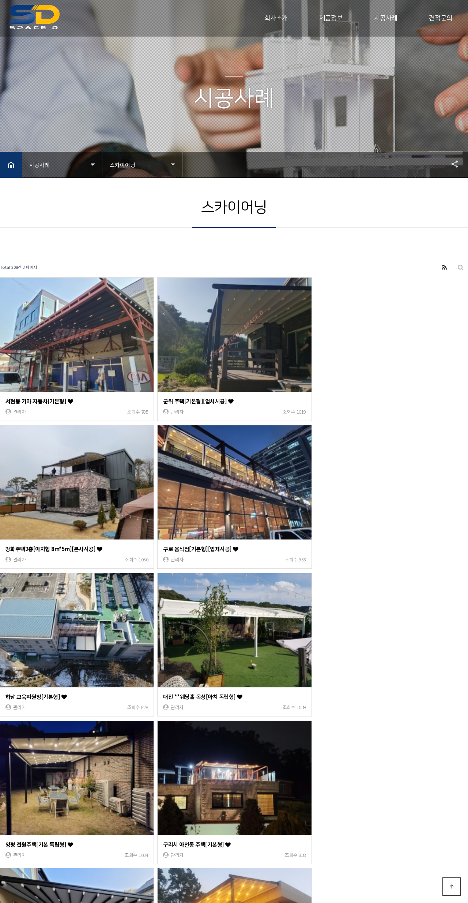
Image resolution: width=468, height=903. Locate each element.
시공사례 (385, 18)
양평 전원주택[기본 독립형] (275, 488)
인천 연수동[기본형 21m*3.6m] (163, 723)
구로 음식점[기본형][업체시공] (397, 371)
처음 (5, 753)
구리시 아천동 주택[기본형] (393, 488)
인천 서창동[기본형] (149, 606)
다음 (138, 753)
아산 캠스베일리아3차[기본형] (43, 606)
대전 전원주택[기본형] (34, 723)
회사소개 (276, 18)
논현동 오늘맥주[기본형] (390, 606)
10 (126, 752)
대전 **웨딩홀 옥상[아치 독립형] (163, 488)
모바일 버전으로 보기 (91, 873)
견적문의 (440, 18)
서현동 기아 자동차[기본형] (39, 371)
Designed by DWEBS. (86, 860)
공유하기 (451, 164)
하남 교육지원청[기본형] (36, 488)
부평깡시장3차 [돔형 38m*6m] (398, 723)
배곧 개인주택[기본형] (270, 606)
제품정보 (331, 18)
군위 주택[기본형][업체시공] (159, 371)
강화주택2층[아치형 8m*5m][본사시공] (290, 371)
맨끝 (150, 753)
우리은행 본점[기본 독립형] (275, 723)
